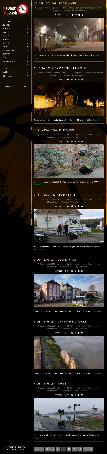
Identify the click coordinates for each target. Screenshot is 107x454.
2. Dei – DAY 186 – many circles (55, 194)
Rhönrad (99, 8)
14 (58, 449)
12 (47, 449)
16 (69, 449)
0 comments (80, 75)
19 (85, 449)
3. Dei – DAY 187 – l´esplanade (55, 259)
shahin (57, 8)
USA (68, 11)
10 (36, 449)
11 (42, 449)
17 (74, 449)
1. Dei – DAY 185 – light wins (54, 130)
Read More (97, 120)
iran (93, 8)
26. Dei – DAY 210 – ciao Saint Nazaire (60, 68)
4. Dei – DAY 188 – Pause (50, 383)
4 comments (80, 11)
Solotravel (62, 11)
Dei (66, 8)
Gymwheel (87, 8)
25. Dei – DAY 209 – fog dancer (55, 3)
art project (78, 8)
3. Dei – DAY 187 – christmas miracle (60, 321)
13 (53, 449)
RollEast (54, 11)
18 (80, 449)
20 (91, 449)
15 (64, 449)
